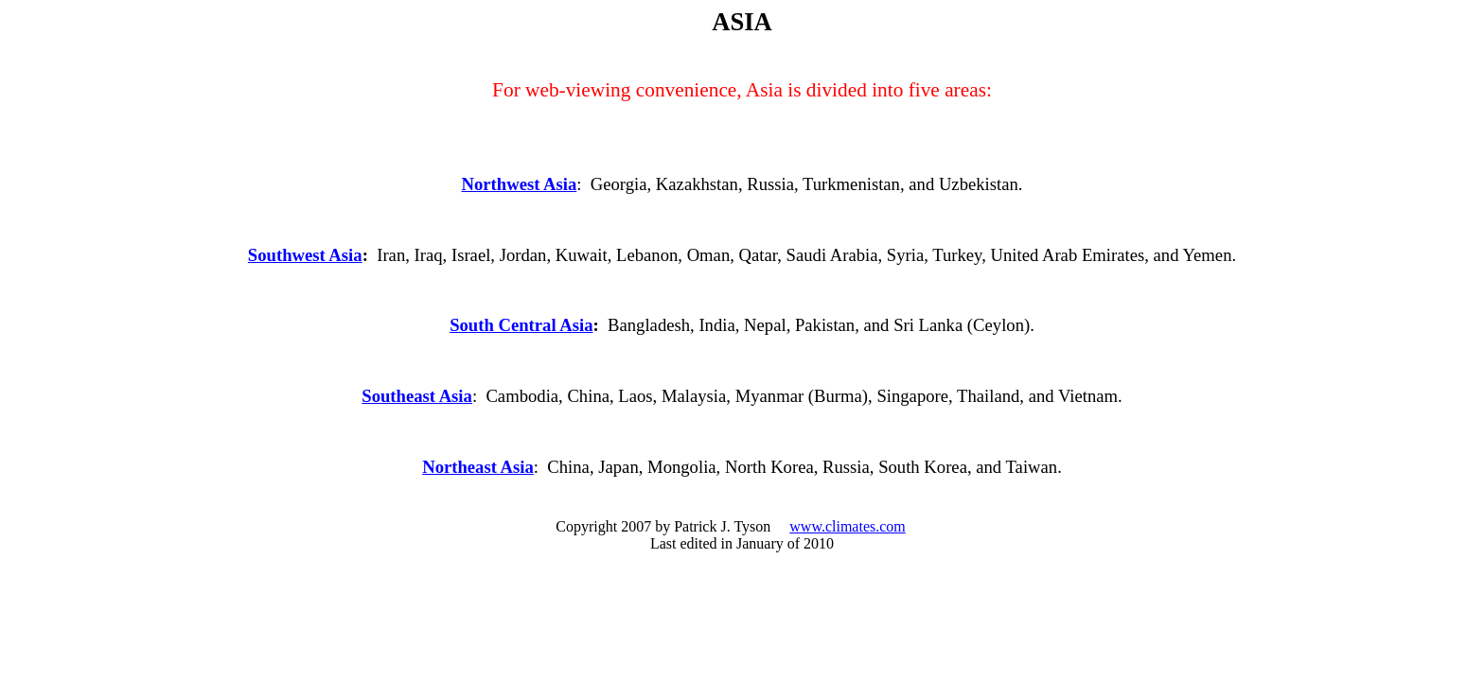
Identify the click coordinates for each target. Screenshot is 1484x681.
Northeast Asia (478, 467)
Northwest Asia (518, 184)
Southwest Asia (305, 255)
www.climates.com (847, 526)
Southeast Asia (417, 396)
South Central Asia (521, 325)
